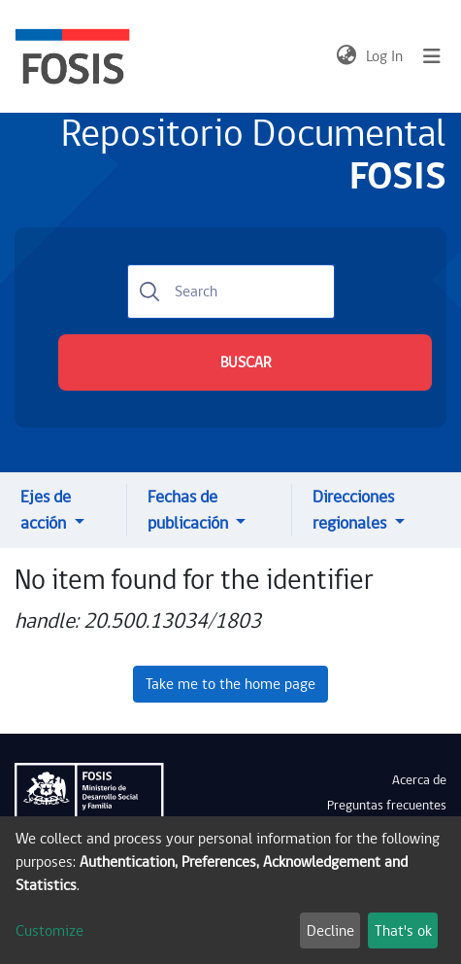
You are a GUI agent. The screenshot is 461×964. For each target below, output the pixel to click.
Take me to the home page (230, 684)
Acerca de (419, 780)
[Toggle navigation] (431, 56)
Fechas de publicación (190, 510)
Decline (330, 931)
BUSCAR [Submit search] (245, 362)
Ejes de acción (45, 510)
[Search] (231, 291)
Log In (385, 56)
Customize (49, 931)
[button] (346, 56)
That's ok (403, 931)
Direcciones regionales (353, 510)
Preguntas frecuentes (386, 805)
